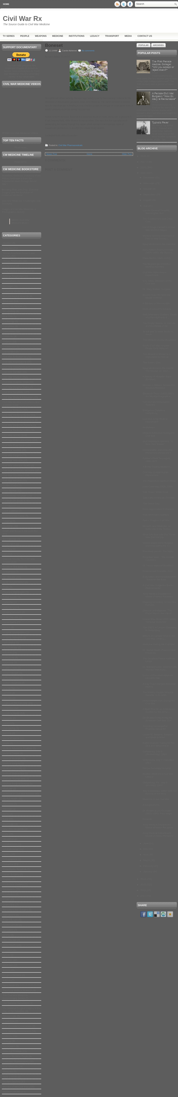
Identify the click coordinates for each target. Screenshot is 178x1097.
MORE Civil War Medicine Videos (20, 133)
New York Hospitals (13, 829)
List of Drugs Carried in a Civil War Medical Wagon (159, 228)
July (145, 205)
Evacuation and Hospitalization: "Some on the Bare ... (160, 578)
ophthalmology (11, 849)
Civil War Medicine (13, 410)
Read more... (21, 147)
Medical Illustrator (12, 758)
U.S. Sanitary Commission (17, 1031)
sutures (7, 980)
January (148, 871)
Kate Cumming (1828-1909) (158, 486)
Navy (5, 818)
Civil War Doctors (12, 377)
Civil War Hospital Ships (15, 382)
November (149, 183)
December (149, 177)
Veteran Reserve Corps (15, 1056)
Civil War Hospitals (13, 392)
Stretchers (8, 965)
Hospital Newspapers (14, 632)
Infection (7, 652)
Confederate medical (14, 500)
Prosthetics (9, 889)
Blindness (8, 301)
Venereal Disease (12, 1051)
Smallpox (8, 950)
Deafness (8, 526)
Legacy (94, 36)
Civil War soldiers (12, 450)
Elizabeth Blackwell (13, 566)
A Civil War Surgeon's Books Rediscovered (158, 586)
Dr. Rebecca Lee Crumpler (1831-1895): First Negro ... (159, 812)
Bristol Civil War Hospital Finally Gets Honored (156, 347)
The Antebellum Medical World (159, 481)
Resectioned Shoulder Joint (157, 571)
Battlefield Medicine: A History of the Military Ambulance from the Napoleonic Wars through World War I (21, 179)
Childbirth (8, 336)
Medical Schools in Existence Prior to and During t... (158, 237)
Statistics (7, 960)
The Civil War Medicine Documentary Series (15, 997)
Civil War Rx (22, 18)
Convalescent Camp (14, 515)
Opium (6, 854)
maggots (7, 718)
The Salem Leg (151, 503)
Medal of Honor (11, 738)
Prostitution (9, 894)
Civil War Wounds (12, 480)
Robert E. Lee (10, 919)
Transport (112, 36)
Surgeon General (12, 975)
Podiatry (7, 879)
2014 (143, 879)
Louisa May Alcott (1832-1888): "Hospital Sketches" (159, 620)
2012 (143, 890)
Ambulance (149, 427)
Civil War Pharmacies (14, 445)
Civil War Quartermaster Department (156, 474)
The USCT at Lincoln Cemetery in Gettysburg (159, 629)
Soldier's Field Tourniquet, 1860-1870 (157, 460)
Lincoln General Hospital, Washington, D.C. (156, 212)
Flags (6, 587)
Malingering (9, 728)
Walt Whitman (10, 1066)
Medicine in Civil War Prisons (18, 793)
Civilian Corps (10, 485)
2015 (143, 173)
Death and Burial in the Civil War (20, 531)
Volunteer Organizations (16, 1061)
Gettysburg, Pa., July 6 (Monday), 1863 (155, 784)
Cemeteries (9, 331)
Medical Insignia (11, 763)
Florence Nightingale (14, 592)
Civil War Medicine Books (16, 415)
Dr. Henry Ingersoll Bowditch (158, 565)
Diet (5, 554)
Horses (6, 627)
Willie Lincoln (10, 1076)
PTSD (6, 899)
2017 (143, 161)
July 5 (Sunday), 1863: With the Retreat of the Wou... (160, 792)
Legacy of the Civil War (15, 703)
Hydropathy (9, 642)
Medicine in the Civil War (156, 799)
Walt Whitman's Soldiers (156, 514)
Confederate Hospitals (15, 495)
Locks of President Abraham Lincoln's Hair (158, 676)
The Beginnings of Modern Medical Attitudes (157, 265)
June (146, 843)
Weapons (40, 36)
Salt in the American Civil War (159, 497)
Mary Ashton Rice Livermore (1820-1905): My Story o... (158, 251)
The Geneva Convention (16, 1003)
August (147, 200)
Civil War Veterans (12, 460)
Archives (158, 45)
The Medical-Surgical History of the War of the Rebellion (21, 1009)
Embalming (9, 571)
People (24, 36)
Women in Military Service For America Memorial (159, 386)
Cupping (7, 520)
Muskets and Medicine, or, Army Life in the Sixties (157, 527)
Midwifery (8, 803)
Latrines (7, 692)
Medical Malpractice (13, 773)
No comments (88, 50)
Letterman (8, 708)
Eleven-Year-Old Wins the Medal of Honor (157, 296)
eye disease (9, 576)
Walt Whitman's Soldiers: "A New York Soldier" (158, 443)
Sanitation (8, 929)
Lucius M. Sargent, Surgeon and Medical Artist (158, 736)
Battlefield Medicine (13, 291)
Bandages (8, 286)
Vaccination (9, 1046)
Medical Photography (14, 778)
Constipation (9, 505)
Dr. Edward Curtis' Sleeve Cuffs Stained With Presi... (160, 668)
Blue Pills (8, 316)
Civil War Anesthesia (14, 366)
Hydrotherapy (10, 647)
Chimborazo (9, 346)
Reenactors (9, 914)
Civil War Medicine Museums (18, 420)
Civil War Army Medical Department (155, 420)
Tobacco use (9, 1016)
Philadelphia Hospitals (15, 869)
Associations (9, 281)
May (146, 849)
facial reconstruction (13, 582)
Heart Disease (10, 617)
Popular (143, 45)
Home (6, 4)
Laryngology (9, 687)
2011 (143, 895)
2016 (143, 167)
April (146, 854)
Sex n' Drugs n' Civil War (156, 520)
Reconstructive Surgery (15, 909)
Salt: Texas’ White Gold (155, 492)
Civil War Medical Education (18, 397)
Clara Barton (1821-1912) (156, 258)
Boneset (54, 45)
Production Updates (13, 884)
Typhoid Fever (160, 122)
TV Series (9, 36)
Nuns (5, 834)
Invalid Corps (10, 667)
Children (7, 341)
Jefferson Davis (11, 677)
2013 (143, 884)
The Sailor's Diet (151, 362)
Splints (6, 955)
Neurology (8, 824)
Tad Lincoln (9, 985)
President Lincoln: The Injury (158, 551)
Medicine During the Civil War (159, 644)
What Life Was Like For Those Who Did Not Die (159, 536)
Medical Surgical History (16, 783)
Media (128, 36)
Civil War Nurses (12, 435)
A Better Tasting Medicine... (157, 466)
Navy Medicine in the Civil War (159, 244)
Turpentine (8, 1021)
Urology (7, 1041)
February (148, 866)
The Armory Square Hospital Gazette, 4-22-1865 (158, 693)
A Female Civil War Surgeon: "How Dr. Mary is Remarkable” (164, 96)
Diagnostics (9, 543)
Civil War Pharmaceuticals (17, 440)
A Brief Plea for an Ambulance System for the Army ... (159, 710)
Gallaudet (8, 602)
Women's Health (11, 1091)
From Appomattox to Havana (158, 509)
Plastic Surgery (11, 874)
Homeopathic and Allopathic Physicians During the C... (158, 451)
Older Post (127, 154)
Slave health (9, 945)
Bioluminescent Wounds (16, 296)
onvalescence (10, 844)
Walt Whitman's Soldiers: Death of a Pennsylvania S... (160, 316)
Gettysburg (9, 607)
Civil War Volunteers (14, 475)
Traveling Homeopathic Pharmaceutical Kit (155, 727)
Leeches (7, 697)
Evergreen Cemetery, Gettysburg (154, 412)
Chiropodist (9, 351)
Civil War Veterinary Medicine (18, 470)
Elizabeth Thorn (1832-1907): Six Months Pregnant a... (158, 395)
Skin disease (9, 939)
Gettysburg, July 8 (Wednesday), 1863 (155, 753)
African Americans (12, 261)
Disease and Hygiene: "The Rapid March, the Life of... (158, 612)
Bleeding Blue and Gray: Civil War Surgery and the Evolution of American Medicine (20, 192)
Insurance (8, 662)
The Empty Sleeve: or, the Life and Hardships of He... (159, 324)
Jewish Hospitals (12, 682)
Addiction (8, 248)
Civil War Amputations (14, 361)
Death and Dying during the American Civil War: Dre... (158, 719)
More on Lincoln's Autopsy (157, 309)
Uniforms (7, 1036)
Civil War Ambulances (14, 356)
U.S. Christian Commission (17, 1026)
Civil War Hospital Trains (16, 387)
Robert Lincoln (10, 924)
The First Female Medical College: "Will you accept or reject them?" (163, 65)
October (148, 188)
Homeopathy (9, 622)
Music (6, 813)
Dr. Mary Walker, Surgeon (156, 289)
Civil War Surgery (12, 455)
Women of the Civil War (15, 1086)
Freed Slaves (10, 597)
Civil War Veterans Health (16, 465)
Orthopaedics (10, 859)
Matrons (7, 733)
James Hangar (11, 672)
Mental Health (10, 798)
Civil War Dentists (12, 371)
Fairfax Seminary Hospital (157, 768)
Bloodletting (9, 311)
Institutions (76, 36)
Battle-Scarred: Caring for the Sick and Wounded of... (158, 744)
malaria (7, 723)
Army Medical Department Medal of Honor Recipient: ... (159, 595)
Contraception (10, 510)
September (149, 194)
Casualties (8, 326)
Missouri (7, 808)
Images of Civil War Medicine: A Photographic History (19, 210)
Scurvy (6, 934)
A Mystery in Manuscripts (156, 303)
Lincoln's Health (11, 713)
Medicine (57, 36)
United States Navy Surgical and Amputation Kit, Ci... (158, 544)
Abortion (7, 243)
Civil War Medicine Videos (17, 430)
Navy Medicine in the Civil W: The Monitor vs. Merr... (158, 369)
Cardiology (8, 321)
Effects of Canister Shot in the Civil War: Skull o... (159, 637)
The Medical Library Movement (159, 340)
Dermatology (9, 538)
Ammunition (9, 266)
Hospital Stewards (12, 637)
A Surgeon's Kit (151, 804)
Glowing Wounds (12, 612)
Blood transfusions (13, 306)
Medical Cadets (11, 753)
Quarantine (9, 904)
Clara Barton (9, 490)
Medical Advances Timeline (17, 748)
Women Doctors (11, 1081)
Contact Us (145, 36)
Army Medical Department (17, 271)
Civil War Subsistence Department (154, 274)
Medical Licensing (12, 768)
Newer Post (51, 154)
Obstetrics (8, 839)
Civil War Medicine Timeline (17, 425)
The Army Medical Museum (17, 990)
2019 (143, 156)
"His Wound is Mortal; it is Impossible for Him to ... (157, 355)
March (147, 860)
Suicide (7, 970)
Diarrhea (7, 548)
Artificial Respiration (13, 276)
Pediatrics (8, 864)
